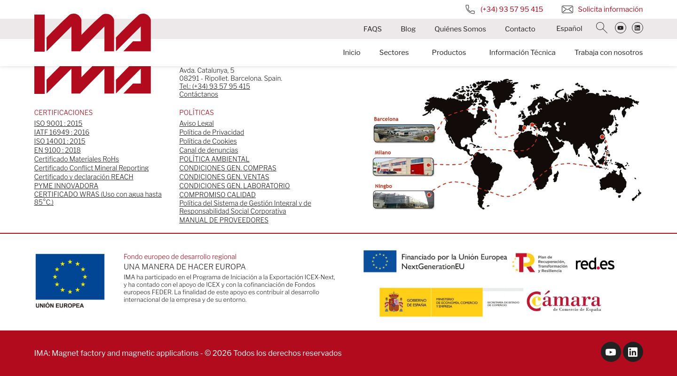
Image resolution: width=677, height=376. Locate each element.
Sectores (394, 53)
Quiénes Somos (460, 29)
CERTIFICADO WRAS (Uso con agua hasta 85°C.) (98, 198)
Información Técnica (522, 53)
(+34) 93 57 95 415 (503, 9)
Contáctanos (198, 94)
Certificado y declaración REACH (84, 177)
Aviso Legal (196, 123)
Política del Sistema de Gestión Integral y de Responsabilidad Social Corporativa (245, 207)
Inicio (351, 53)
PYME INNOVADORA (66, 186)
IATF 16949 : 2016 (62, 132)
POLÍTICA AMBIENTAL (214, 159)
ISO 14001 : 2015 (60, 141)
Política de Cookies (208, 141)
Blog (408, 29)
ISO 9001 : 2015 (58, 123)
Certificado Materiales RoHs (76, 159)
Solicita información (602, 9)
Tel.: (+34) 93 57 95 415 (214, 86)
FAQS (372, 29)
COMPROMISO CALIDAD (217, 195)
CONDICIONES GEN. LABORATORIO (234, 186)
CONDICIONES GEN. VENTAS (224, 177)
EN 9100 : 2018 (57, 150)
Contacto (520, 29)
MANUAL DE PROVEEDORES (223, 220)
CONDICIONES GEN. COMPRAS (227, 168)
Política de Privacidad (211, 132)
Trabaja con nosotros (609, 53)
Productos (449, 53)
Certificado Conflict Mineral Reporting (91, 168)
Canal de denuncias (208, 150)
